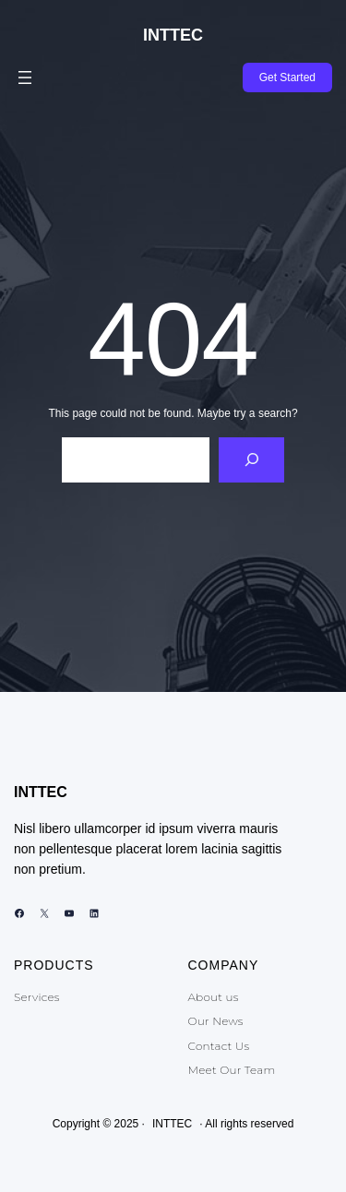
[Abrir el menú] (25, 77)
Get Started (287, 77)
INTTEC (173, 35)
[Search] (251, 460)
